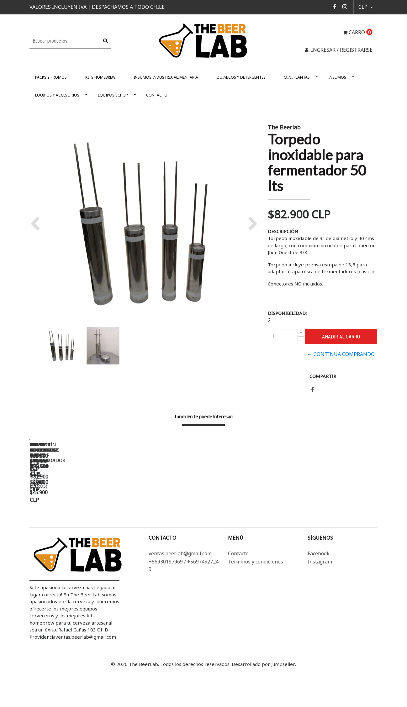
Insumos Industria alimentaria (166, 77)
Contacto (156, 95)
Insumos (337, 77)
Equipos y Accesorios (57, 95)
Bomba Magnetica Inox (235, 527)
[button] (366, 7)
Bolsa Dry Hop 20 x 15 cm (60, 527)
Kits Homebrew (100, 77)
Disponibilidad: (287, 313)
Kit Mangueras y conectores (330, 527)
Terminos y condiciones (255, 600)
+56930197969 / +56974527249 (184, 604)
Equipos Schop (113, 95)
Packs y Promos (51, 77)
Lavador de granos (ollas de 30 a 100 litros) (159, 530)
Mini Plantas (297, 77)
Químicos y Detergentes (241, 77)
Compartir (322, 376)
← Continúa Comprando (341, 354)
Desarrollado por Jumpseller (263, 703)
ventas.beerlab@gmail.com (180, 592)
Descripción (283, 231)
